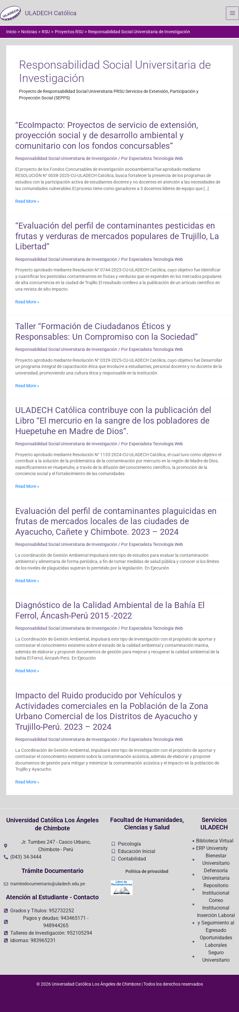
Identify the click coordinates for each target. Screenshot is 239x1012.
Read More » (27, 202)
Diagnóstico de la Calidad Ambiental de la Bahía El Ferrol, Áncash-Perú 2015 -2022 (110, 611)
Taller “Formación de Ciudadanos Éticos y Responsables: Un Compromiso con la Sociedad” (106, 332)
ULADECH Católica (52, 13)
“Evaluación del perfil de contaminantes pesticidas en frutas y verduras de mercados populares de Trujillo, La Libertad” (117, 236)
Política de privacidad (146, 871)
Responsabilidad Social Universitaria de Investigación (66, 159)
